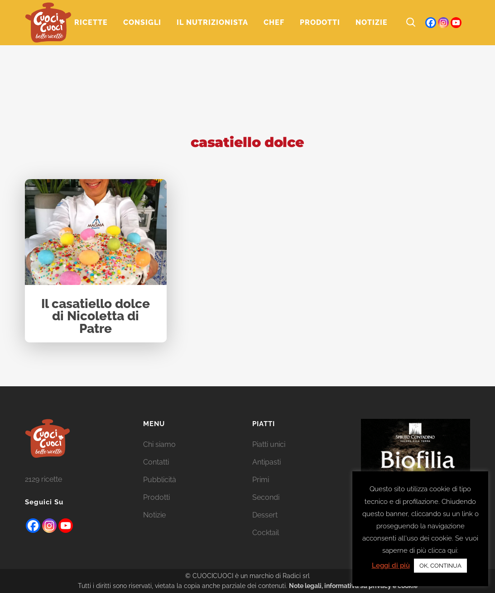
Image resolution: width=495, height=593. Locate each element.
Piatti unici (268, 444)
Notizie (154, 515)
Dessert (265, 515)
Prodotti (156, 497)
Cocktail (265, 532)
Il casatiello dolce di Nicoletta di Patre (95, 317)
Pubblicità (159, 479)
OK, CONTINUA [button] (440, 565)
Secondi (265, 497)
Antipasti (266, 462)
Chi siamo (159, 444)
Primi (260, 479)
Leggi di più (391, 565)
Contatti (156, 462)
